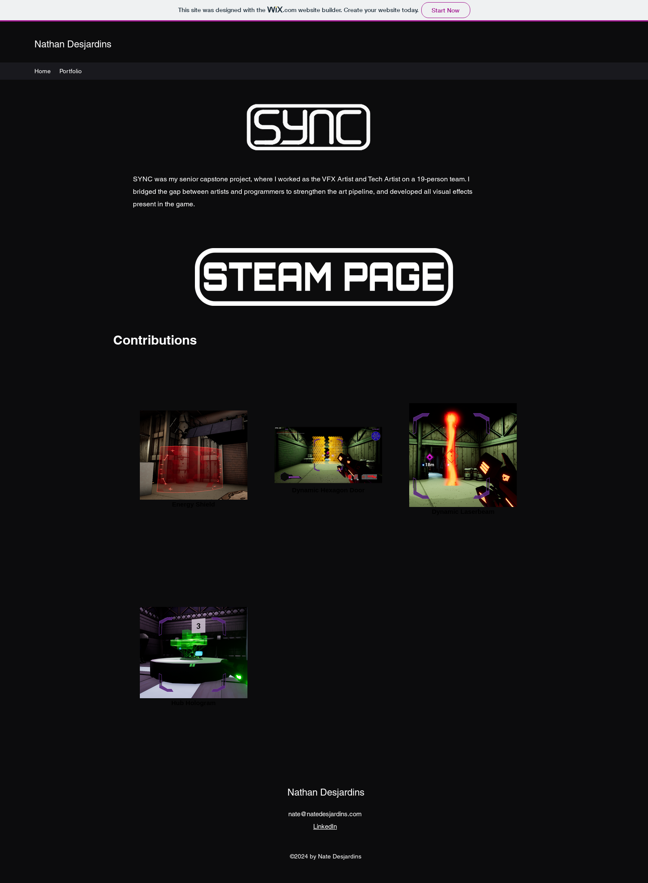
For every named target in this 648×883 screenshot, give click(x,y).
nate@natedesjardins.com (325, 814)
